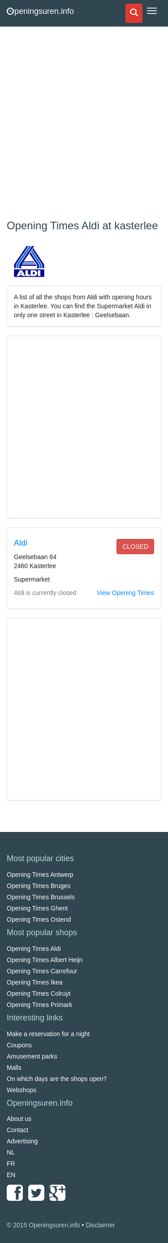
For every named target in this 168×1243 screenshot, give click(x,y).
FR (11, 1163)
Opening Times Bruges (38, 885)
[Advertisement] (84, 124)
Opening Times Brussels (41, 897)
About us (19, 1118)
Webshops (21, 1090)
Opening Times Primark (39, 1004)
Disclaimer (100, 1225)
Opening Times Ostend (39, 919)
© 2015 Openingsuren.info (43, 1225)
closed (135, 546)
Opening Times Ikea (35, 982)
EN (11, 1174)
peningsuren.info (40, 11)
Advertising (22, 1141)
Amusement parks (32, 1056)
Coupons (19, 1045)
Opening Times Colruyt (38, 993)
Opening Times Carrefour (42, 971)
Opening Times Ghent (37, 908)
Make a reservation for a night (48, 1033)
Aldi (20, 542)
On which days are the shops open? (57, 1078)
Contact (17, 1130)
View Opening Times (125, 592)
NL (11, 1152)
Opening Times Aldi (34, 948)
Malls (14, 1067)
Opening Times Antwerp (40, 874)
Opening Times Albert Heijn (45, 959)
